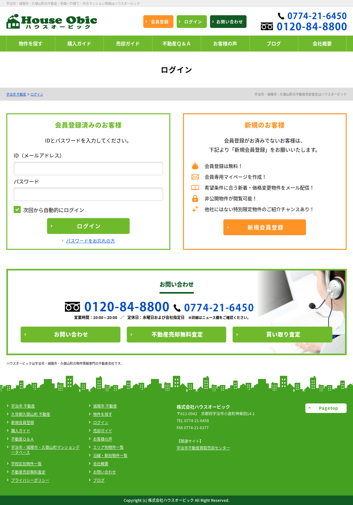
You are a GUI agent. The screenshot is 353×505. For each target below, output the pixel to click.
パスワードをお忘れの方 (90, 240)
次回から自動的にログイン (49, 210)
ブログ (99, 480)
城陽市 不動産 (105, 406)
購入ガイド (20, 431)
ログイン (37, 94)
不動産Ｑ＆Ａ (22, 439)
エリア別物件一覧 (108, 447)
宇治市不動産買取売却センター (203, 448)
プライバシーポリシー (30, 480)
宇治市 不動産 (16, 94)
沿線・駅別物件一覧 (110, 455)
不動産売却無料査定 (28, 472)
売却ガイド (102, 431)
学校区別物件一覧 (26, 464)
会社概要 (100, 464)
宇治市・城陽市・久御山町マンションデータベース (45, 449)
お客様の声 (102, 439)
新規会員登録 (22, 422)
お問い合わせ (104, 472)
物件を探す (102, 414)
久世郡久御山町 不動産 (30, 414)
